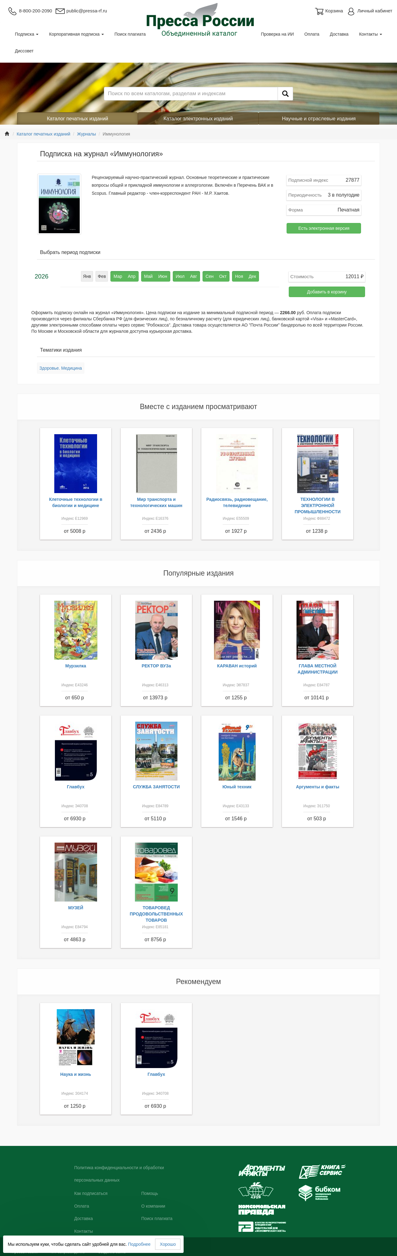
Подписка (26, 34)
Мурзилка (75, 665)
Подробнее (139, 1244)
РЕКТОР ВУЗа (156, 665)
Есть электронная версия (324, 228)
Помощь (149, 1193)
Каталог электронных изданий (198, 118)
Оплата (311, 34)
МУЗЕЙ (75, 907)
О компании (153, 1206)
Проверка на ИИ (277, 34)
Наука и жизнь (75, 1074)
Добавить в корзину (327, 291)
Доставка (339, 34)
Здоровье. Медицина (60, 368)
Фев (102, 276)
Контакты (370, 34)
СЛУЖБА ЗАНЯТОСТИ (156, 786)
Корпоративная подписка (76, 34)
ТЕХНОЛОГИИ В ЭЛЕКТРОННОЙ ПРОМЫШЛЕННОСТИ (318, 505)
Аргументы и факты (317, 786)
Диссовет (24, 50)
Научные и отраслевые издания (319, 118)
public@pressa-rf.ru (81, 10)
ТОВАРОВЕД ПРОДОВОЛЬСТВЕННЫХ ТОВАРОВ (156, 914)
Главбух (76, 786)
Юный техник (237, 786)
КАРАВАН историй (237, 665)
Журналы (86, 133)
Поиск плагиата (130, 34)
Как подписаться (90, 1193)
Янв (87, 276)
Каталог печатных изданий (77, 118)
